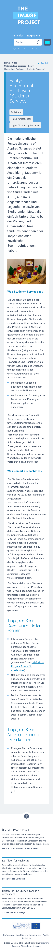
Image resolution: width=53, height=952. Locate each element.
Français (34, 49)
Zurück (43, 63)
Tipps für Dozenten (21, 119)
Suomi (40, 49)
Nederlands (27, 49)
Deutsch (20, 49)
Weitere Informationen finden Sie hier (20, 848)
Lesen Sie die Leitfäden (13, 879)
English (15, 49)
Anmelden (17, 36)
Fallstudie (16, 112)
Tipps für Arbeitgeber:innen (25, 125)
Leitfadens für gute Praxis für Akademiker (27, 666)
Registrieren (34, 36)
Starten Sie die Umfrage (13, 912)
